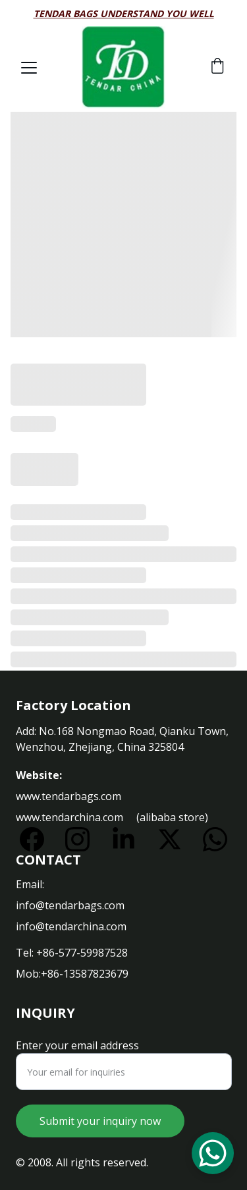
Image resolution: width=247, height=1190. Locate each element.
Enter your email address (77, 1045)
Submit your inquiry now (100, 1121)
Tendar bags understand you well (124, 13)
